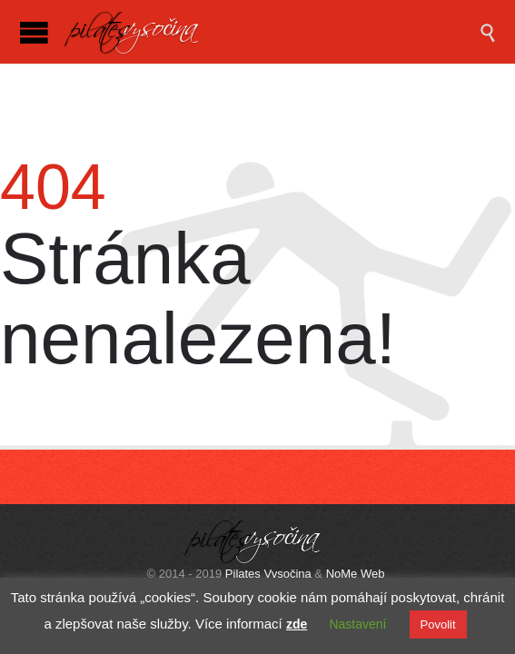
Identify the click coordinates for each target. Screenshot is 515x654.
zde (296, 624)
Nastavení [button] (357, 624)
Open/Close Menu (34, 32)
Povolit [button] (438, 624)
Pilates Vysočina (268, 573)
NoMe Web (355, 573)
